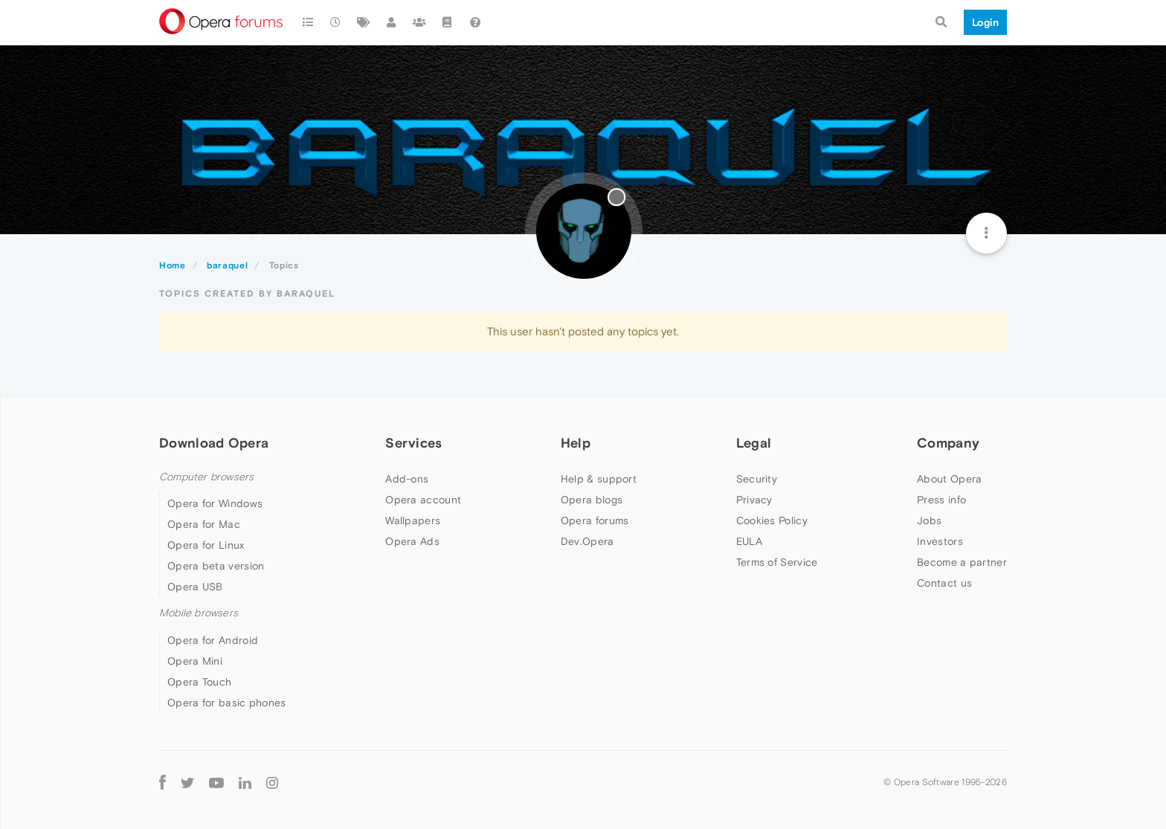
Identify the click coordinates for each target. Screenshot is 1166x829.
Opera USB (195, 587)
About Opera (949, 479)
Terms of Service (777, 562)
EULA (749, 541)
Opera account (423, 500)
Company (948, 443)
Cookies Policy (772, 520)
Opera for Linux (206, 545)
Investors (940, 541)
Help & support (599, 479)
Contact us (944, 583)
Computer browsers (206, 477)
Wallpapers (412, 520)
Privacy (754, 500)
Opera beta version (215, 566)
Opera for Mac (203, 524)
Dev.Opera (587, 541)
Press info (941, 500)
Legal (754, 443)
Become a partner (962, 562)
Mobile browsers (198, 613)
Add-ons (406, 479)
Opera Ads (412, 541)
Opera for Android (212, 640)
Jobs (929, 520)
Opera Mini (194, 661)
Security (756, 479)
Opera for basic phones (226, 703)
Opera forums (595, 520)
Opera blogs (591, 500)
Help (575, 443)
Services (413, 443)
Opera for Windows (214, 503)
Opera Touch (199, 682)
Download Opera (213, 443)
